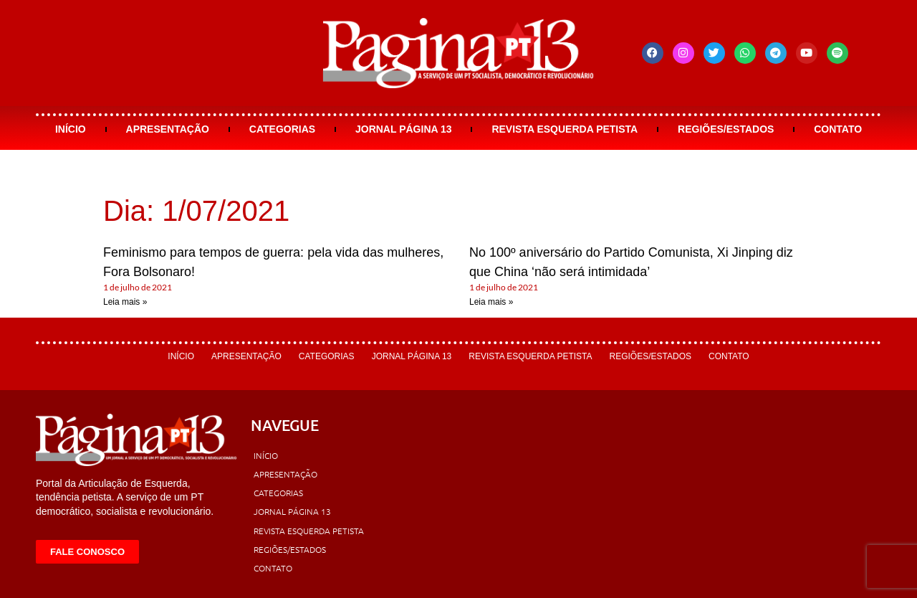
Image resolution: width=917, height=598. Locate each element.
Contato (838, 129)
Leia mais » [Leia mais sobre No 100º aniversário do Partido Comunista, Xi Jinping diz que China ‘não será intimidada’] (491, 302)
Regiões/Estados (726, 129)
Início (70, 129)
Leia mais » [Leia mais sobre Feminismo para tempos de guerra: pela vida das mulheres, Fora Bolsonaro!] (125, 302)
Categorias (282, 129)
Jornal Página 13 (403, 129)
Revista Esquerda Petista (564, 129)
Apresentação (167, 129)
